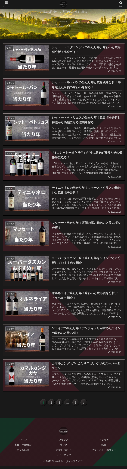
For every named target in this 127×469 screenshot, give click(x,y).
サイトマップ (63, 457)
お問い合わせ (63, 452)
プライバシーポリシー (104, 452)
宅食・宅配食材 (23, 447)
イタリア (104, 442)
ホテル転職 (23, 452)
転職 (103, 447)
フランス (64, 442)
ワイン (23, 442)
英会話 (63, 447)
